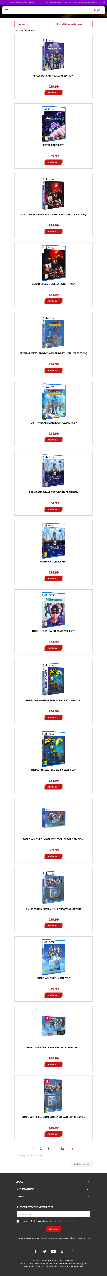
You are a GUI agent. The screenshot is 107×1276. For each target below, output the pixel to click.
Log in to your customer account (95, 10)
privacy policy (68, 1221)
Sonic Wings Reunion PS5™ (53, 978)
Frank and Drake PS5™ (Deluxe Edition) (53, 492)
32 (62, 1148)
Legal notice (21, 1241)
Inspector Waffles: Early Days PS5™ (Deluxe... (53, 700)
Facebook (35, 1251)
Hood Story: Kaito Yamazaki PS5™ (53, 631)
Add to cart (53, 92)
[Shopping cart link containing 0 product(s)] (98, 10)
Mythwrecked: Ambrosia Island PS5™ (53, 422)
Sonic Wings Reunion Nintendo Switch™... (53, 1047)
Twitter (44, 1251)
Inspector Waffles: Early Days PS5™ (53, 769)
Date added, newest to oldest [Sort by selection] (74, 24)
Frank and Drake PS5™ (53, 561)
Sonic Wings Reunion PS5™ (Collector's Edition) (53, 839)
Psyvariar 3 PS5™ (53, 145)
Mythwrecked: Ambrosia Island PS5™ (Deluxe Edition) (53, 353)
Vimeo (62, 1251)
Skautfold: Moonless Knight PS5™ (53, 284)
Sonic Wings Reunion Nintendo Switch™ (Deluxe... (53, 1117)
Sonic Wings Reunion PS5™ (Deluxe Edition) (53, 908)
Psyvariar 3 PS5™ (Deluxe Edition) (53, 75)
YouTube (53, 1251)
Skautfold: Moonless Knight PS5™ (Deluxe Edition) (53, 214)
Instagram (71, 1251)
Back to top (82, 1164)
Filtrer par (33, 24)
